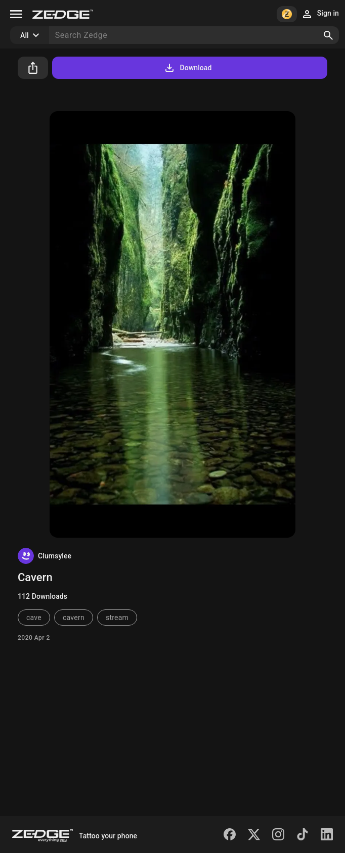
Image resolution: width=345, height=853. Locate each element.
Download (187, 68)
